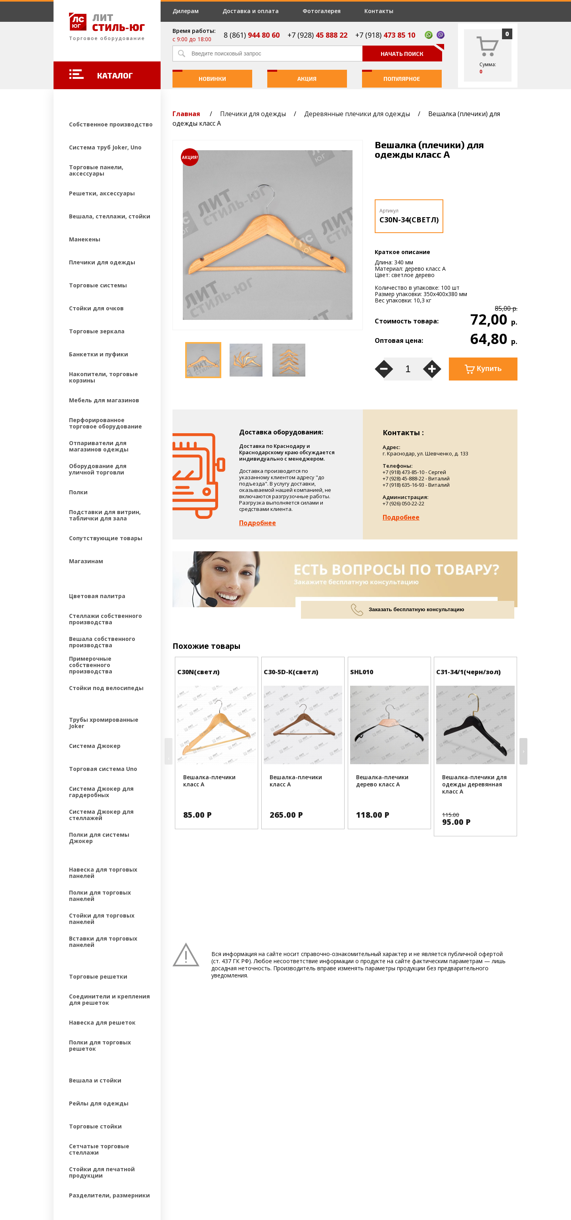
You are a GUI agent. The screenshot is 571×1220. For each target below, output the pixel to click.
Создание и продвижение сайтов (123, 1167)
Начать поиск (411, 51)
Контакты (378, 11)
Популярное (391, 76)
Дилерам (185, 11)
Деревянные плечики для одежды (357, 113)
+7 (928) (317, 35)
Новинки (199, 76)
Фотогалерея (322, 11)
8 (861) (252, 35)
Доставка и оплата (250, 11)
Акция (292, 76)
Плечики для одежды (253, 113)
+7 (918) (385, 35)
